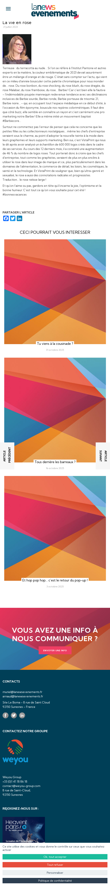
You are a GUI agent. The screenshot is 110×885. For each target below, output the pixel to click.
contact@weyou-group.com (21, 786)
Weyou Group (12, 777)
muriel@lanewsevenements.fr (22, 692)
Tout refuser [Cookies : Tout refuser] (55, 864)
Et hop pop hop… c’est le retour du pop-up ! (55, 580)
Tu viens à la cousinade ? (55, 344)
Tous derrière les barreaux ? (55, 462)
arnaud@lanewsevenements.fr (23, 696)
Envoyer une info (55, 650)
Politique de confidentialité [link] (55, 880)
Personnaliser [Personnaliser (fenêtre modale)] (55, 872)
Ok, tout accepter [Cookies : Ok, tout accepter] (55, 856)
